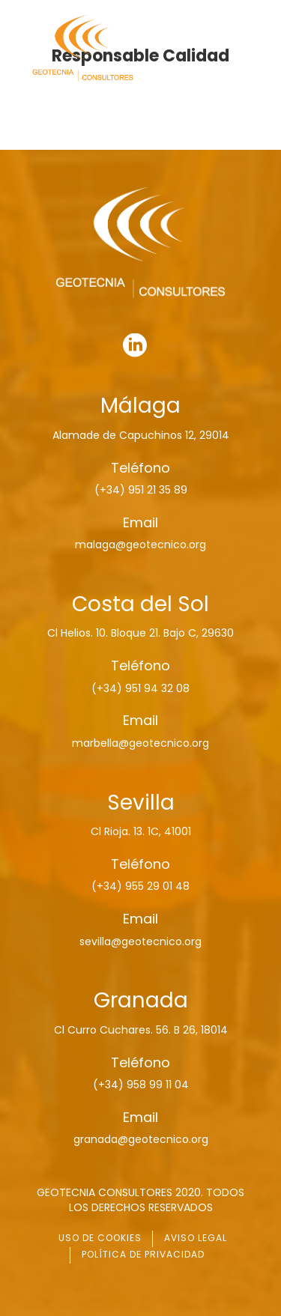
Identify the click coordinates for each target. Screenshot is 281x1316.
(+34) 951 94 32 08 (140, 688)
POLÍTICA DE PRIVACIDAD (143, 1254)
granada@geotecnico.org (140, 1139)
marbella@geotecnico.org (140, 743)
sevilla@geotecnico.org (140, 941)
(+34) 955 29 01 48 (140, 886)
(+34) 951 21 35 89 (140, 489)
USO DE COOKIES (100, 1237)
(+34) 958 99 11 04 (141, 1084)
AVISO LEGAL (195, 1237)
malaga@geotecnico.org (140, 544)
